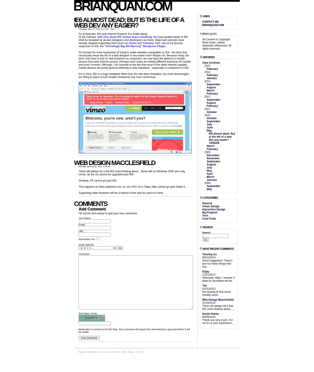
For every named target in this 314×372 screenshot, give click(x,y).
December (213, 155)
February (212, 68)
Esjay (205, 271)
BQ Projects (210, 212)
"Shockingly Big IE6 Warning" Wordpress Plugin (134, 46)
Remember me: (89, 239)
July (209, 124)
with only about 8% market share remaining (124, 37)
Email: (82, 224)
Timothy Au (209, 254)
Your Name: (85, 218)
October (212, 112)
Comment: (84, 254)
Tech (112, 29)
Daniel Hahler (210, 313)
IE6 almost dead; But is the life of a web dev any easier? (129, 22)
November (213, 158)
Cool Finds (209, 218)
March (210, 90)
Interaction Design (213, 209)
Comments (90, 203)
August (211, 87)
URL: (81, 231)
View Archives (211, 62)
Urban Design (210, 206)
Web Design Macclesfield (114, 162)
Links (205, 16)
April (210, 173)
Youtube (147, 43)
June (210, 127)
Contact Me (210, 21)
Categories (209, 197)
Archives (207, 57)
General (207, 203)
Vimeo (133, 43)
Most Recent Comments (217, 248)
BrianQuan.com (123, 6)
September (213, 84)
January (212, 78)
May (209, 130)
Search (206, 227)
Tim (204, 285)
